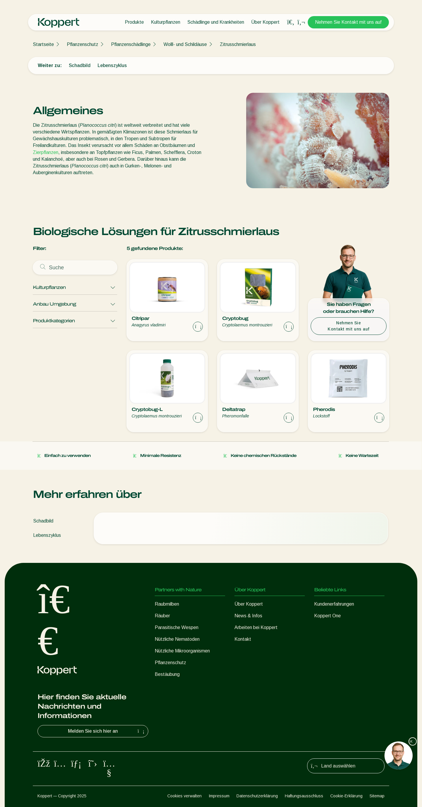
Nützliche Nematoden (177, 639)
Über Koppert (265, 22)
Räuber (162, 615)
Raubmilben (167, 604)
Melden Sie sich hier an (107, 731)
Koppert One (327, 615)
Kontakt (242, 639)
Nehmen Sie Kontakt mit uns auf (348, 22)
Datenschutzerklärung (257, 796)
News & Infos (248, 615)
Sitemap (377, 796)
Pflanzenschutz (82, 44)
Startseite (43, 44)
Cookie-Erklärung (346, 796)
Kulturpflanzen (165, 22)
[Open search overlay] (291, 22)
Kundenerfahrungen (334, 604)
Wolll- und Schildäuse (185, 44)
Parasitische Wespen (176, 627)
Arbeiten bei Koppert (256, 627)
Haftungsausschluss (304, 796)
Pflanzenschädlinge (131, 44)
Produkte (134, 22)
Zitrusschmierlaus (238, 44)
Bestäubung (167, 674)
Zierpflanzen (45, 152)
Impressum (219, 796)
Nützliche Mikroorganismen (182, 650)
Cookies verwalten (184, 796)
